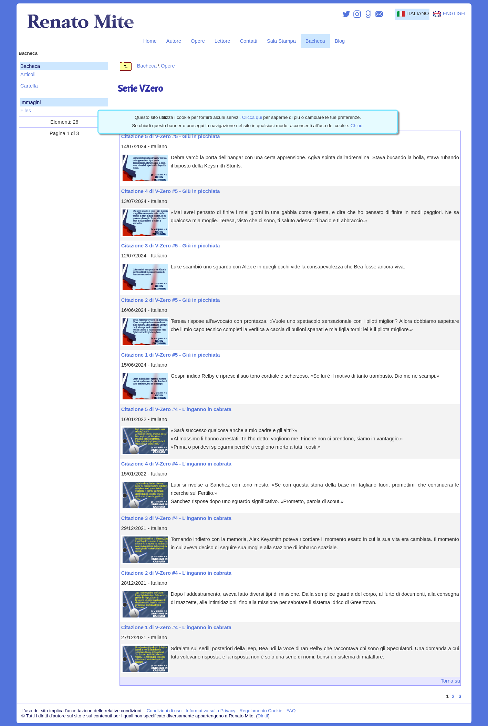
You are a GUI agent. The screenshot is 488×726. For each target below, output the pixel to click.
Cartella (29, 86)
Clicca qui (252, 117)
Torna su (450, 681)
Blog (340, 41)
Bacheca (315, 41)
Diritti (263, 715)
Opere (198, 41)
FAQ (291, 710)
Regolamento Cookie (260, 710)
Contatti (248, 41)
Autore (173, 41)
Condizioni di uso (164, 710)
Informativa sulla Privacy (210, 710)
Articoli (27, 74)
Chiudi (357, 125)
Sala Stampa (281, 41)
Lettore (222, 41)
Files (25, 110)
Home (150, 41)
